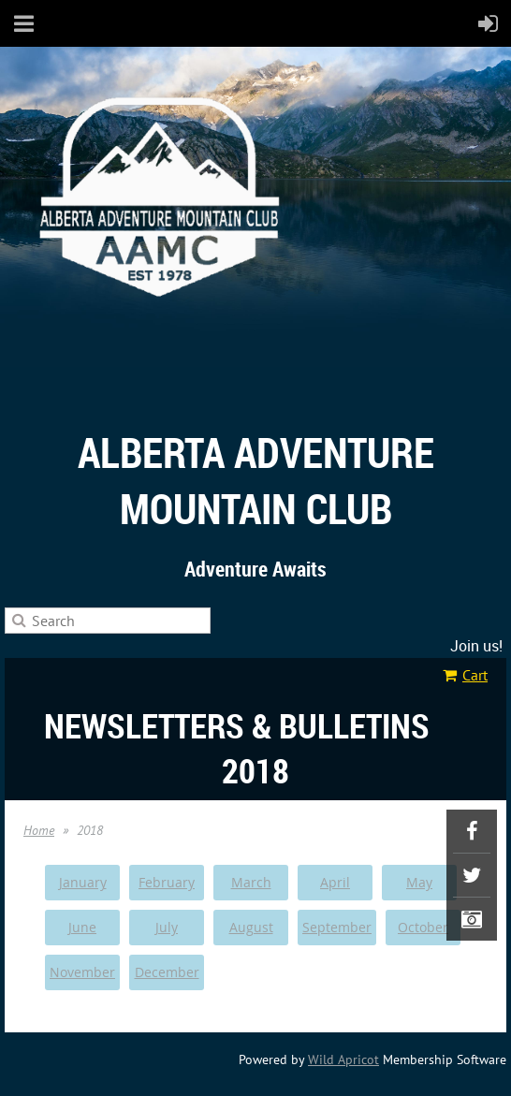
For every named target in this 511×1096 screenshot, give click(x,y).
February (167, 882)
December (167, 972)
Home (38, 830)
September (337, 927)
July (166, 927)
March (251, 882)
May (419, 882)
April (335, 882)
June (82, 927)
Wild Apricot (343, 1059)
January (83, 882)
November (82, 972)
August (251, 927)
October (423, 927)
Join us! (476, 646)
